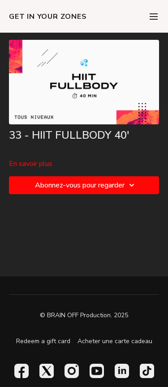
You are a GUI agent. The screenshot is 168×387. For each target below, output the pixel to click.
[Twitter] (46, 371)
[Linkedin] (122, 371)
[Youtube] (97, 371)
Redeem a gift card (43, 341)
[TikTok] (147, 371)
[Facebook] (21, 371)
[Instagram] (72, 371)
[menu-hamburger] (153, 16)
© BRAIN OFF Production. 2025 (84, 315)
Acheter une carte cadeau (115, 341)
